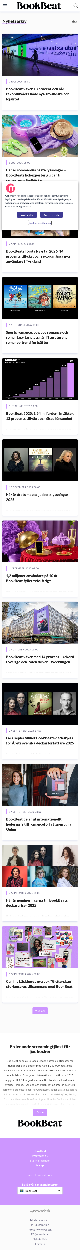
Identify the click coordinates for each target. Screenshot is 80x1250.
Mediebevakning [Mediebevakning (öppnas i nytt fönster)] (40, 1220)
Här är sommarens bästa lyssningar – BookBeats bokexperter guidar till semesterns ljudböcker (36, 175)
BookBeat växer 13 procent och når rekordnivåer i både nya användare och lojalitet (37, 94)
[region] (40, 205)
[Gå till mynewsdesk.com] (40, 1211)
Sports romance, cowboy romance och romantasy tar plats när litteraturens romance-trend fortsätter (37, 337)
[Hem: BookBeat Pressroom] (39, 6)
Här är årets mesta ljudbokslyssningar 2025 (37, 497)
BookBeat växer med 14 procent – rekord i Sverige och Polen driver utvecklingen (40, 659)
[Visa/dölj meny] (5, 5)
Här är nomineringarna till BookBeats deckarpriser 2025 (37, 902)
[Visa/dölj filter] (74, 21)
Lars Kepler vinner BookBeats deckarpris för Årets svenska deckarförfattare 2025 (40, 740)
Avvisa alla (27, 214)
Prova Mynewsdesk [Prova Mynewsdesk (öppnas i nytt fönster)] (40, 1229)
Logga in (40, 1244)
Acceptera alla (51, 214)
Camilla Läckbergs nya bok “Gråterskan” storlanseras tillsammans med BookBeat (39, 984)
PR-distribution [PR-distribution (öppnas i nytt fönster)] (40, 1224)
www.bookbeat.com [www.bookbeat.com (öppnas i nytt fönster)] (40, 1175)
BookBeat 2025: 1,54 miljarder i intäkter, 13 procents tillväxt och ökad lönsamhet (40, 416)
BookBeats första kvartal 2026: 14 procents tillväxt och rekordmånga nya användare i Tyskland (38, 256)
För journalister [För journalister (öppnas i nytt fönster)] (40, 1234)
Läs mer (40, 1112)
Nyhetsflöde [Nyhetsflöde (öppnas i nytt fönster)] (40, 1239)
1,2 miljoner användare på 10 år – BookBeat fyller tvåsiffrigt (33, 578)
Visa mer (40, 1010)
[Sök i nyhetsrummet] (75, 5)
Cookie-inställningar (40, 222)
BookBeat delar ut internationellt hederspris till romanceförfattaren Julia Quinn (38, 824)
